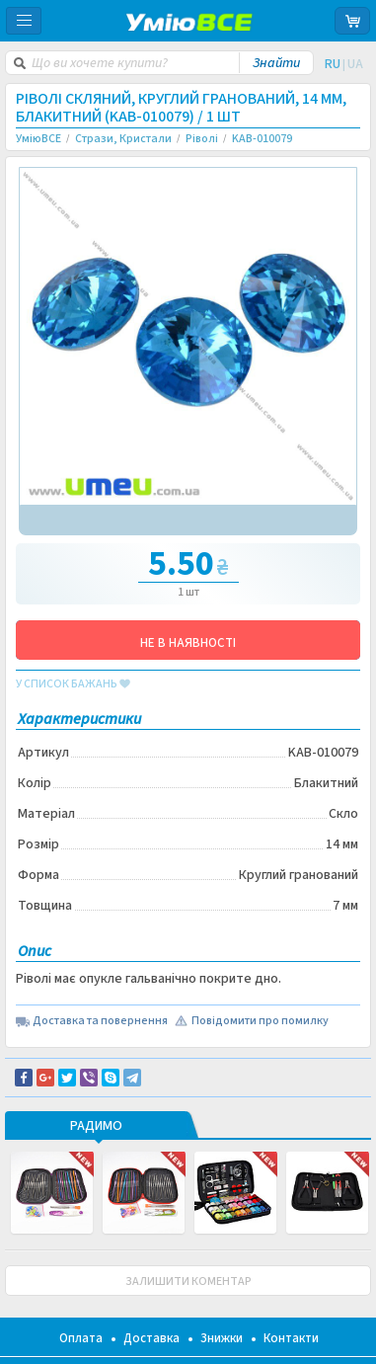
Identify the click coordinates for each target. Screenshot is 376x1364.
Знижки (221, 1338)
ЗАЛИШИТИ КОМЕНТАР (188, 1281)
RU (332, 64)
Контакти (291, 1338)
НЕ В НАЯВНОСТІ (188, 643)
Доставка (151, 1338)
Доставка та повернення (100, 1021)
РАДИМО (96, 1127)
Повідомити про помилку (260, 1021)
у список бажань (73, 684)
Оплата (81, 1338)
